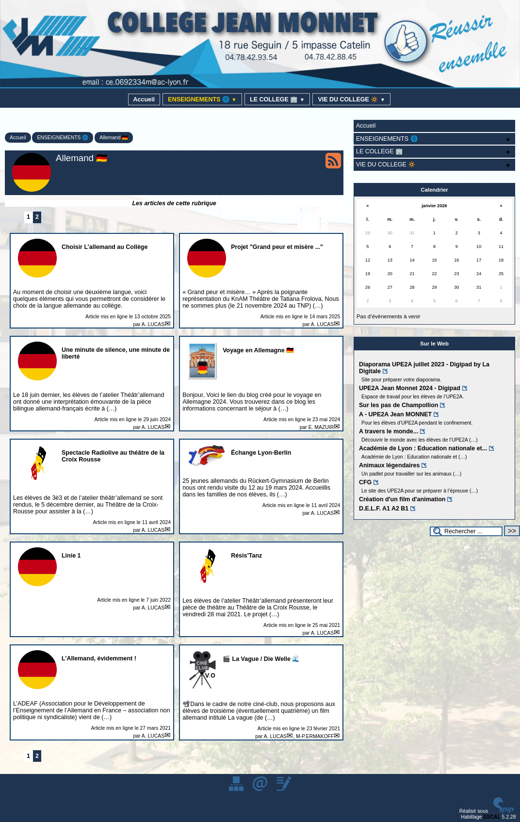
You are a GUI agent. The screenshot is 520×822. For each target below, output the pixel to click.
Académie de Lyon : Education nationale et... (423, 448)
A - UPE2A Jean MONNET (395, 414)
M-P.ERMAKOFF (315, 736)
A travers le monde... (388, 431)
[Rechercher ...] (466, 531)
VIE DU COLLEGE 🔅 (351, 99)
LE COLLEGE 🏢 (277, 99)
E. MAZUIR (321, 427)
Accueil (144, 99)
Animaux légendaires (389, 465)
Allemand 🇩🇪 (113, 137)
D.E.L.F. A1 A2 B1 (383, 508)
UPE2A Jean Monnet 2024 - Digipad (409, 388)
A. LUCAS (153, 324)
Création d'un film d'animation (402, 499)
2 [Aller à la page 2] (37, 217)
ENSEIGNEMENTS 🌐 (202, 99)
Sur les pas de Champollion (399, 405)
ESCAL (491, 817)
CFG (365, 482)
